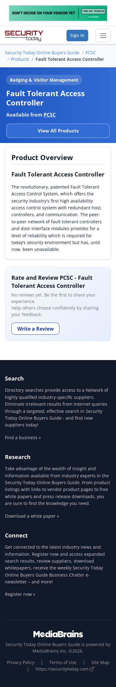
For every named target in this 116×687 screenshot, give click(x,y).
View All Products (58, 130)
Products (20, 59)
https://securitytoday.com (65, 669)
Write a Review (35, 328)
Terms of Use (62, 662)
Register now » (20, 594)
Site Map (100, 662)
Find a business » (23, 437)
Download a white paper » (32, 516)
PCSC (90, 53)
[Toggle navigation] (103, 35)
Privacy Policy (20, 662)
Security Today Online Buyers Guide (42, 53)
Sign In (77, 35)
